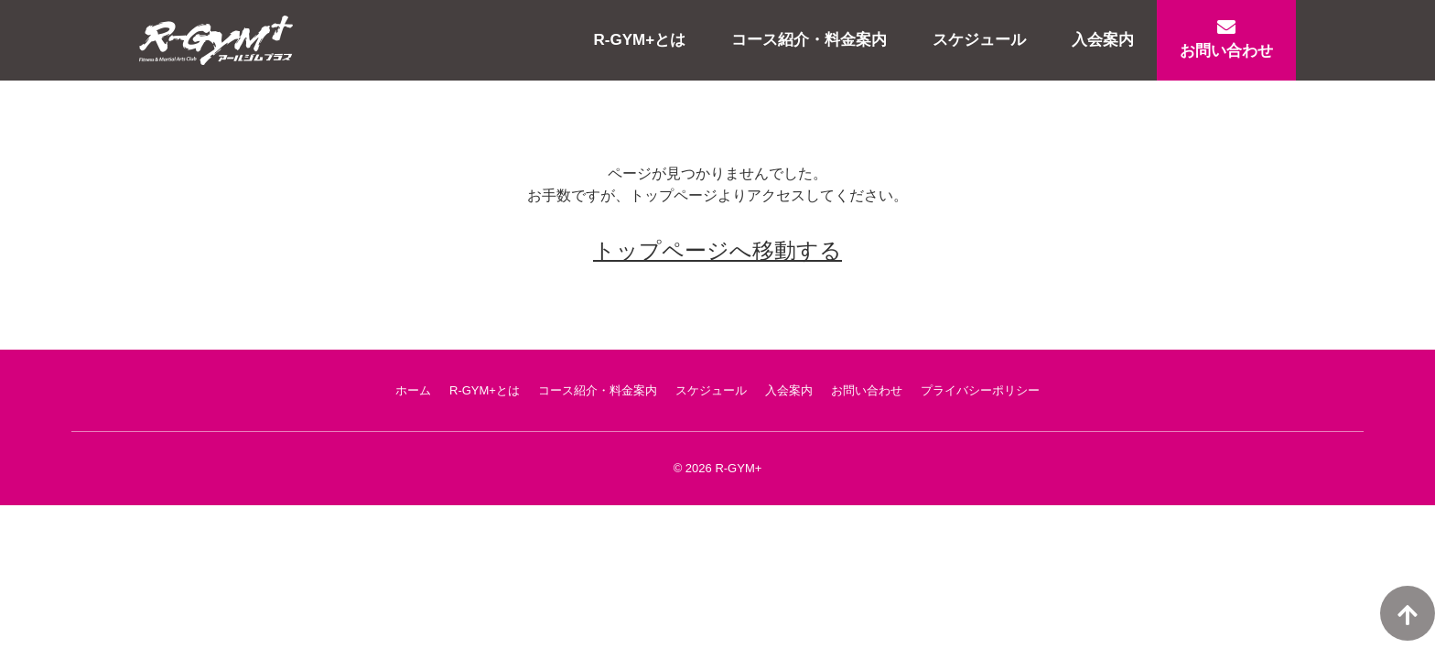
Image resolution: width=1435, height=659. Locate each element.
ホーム (413, 390)
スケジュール (979, 40)
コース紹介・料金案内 (809, 40)
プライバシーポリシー (980, 390)
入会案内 (1103, 40)
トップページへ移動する (717, 250)
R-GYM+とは (640, 40)
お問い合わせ (1226, 38)
